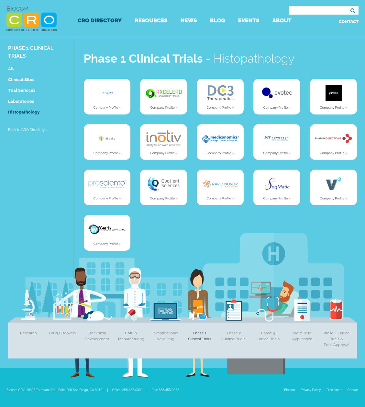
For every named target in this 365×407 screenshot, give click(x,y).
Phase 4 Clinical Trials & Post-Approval (337, 339)
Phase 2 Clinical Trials (233, 336)
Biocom (289, 390)
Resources (151, 20)
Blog (217, 20)
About (281, 20)
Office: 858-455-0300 (127, 390)
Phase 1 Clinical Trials (199, 336)
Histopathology (23, 112)
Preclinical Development (97, 336)
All (11, 68)
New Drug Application (302, 336)
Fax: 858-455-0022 (165, 390)
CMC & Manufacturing (131, 336)
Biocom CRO (31, 18)
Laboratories (21, 101)
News (189, 20)
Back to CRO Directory (28, 130)
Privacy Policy (311, 390)
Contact (349, 21)
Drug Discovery (62, 333)
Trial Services (21, 90)
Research (28, 333)
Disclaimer (334, 390)
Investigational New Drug (165, 336)
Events (249, 20)
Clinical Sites (21, 79)
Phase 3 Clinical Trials (268, 336)
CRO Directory (100, 20)
